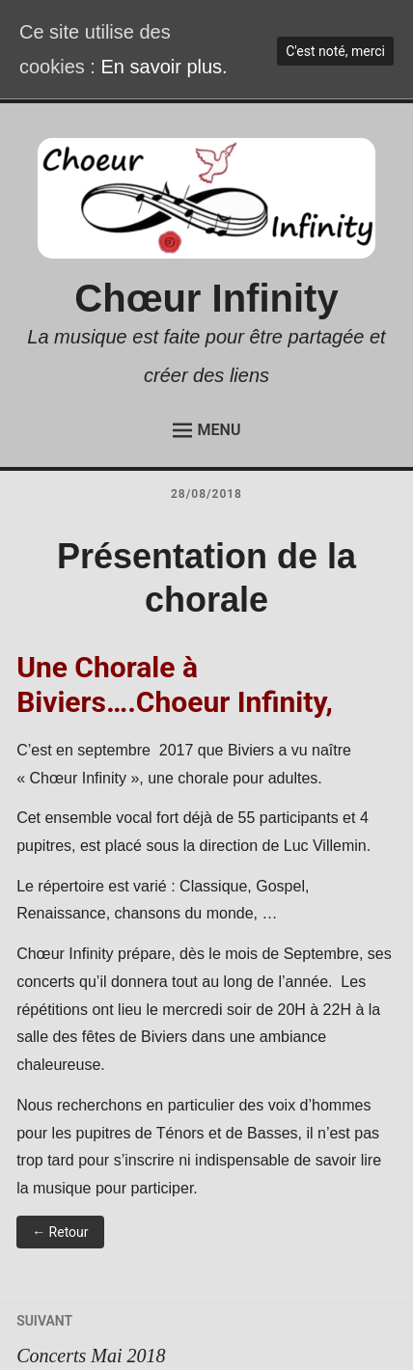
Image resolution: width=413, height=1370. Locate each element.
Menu (207, 430)
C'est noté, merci (335, 51)
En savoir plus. (163, 66)
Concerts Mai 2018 (206, 1334)
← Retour (60, 1232)
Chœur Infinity (206, 298)
